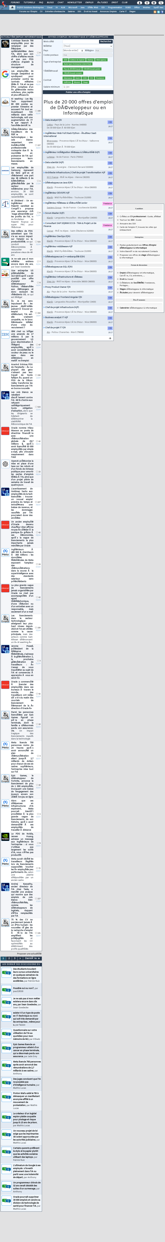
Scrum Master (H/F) (53, 213)
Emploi (89, 2)
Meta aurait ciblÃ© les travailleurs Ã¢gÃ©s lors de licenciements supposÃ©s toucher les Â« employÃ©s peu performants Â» (22, 870)
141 (38, 933)
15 (38, 472)
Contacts (154, 209)
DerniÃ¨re (32, 958)
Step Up (51, 167)
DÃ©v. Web (93, 7)
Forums (15, 2)
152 (38, 313)
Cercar (50, 231)
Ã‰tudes (102, 2)
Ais (48, 292)
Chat (60, 2)
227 (38, 145)
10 (38, 724)
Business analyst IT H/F (55, 317)
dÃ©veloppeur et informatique (137, 231)
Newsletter (74, 2)
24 (38, 564)
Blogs (50, 2)
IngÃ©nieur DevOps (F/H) (56, 236)
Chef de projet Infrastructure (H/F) (61, 307)
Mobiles (146, 7)
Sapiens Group (54, 208)
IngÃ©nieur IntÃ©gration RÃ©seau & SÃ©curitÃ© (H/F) (71, 152)
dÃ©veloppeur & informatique (137, 247)
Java (82, 7)
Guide (150, 174)
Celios (50, 125)
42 (38, 441)
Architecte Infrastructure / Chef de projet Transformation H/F (74, 172)
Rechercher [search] (105, 41)
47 (38, 345)
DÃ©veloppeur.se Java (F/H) (58, 183)
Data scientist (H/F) (53, 162)
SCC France (52, 177)
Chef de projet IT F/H (54, 327)
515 (38, 242)
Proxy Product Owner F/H (57, 287)
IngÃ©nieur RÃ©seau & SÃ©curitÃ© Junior (65, 203)
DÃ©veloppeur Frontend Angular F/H (62, 297)
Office (137, 7)
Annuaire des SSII (128, 182)
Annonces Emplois (108, 11)
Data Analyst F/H (52, 120)
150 (38, 111)
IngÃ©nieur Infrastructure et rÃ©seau (62, 277)
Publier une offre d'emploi (78, 92)
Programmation (115, 7)
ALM (63, 7)
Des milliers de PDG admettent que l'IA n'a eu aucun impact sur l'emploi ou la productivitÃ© (22, 243)
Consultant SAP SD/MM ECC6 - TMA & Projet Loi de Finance (69, 225)
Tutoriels (29, 2)
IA (57, 7)
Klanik (50, 187)
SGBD (128, 7)
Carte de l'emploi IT (128, 185)
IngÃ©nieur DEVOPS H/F (56, 193)
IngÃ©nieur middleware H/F (58, 246)
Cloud (49, 7)
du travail (126, 237)
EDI (103, 7)
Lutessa (50, 157)
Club (124, 2)
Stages (132, 11)
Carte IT (123, 11)
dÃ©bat (157, 174)
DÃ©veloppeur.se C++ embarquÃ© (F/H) (64, 257)
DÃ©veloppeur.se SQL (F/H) (57, 267)
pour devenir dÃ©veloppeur (137, 251)
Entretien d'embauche (55, 11)
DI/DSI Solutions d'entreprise (30, 7)
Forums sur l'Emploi (28, 11)
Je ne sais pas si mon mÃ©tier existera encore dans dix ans (22, 263)
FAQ (41, 2)
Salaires (71, 11)
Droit (114, 2)
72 (38, 868)
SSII (79, 11)
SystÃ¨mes (158, 7)
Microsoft (72, 7)
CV (41, 11)
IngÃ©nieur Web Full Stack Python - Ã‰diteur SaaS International (69, 135)
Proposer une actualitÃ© (29, 954)
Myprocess (52, 141)
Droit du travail (90, 11)
